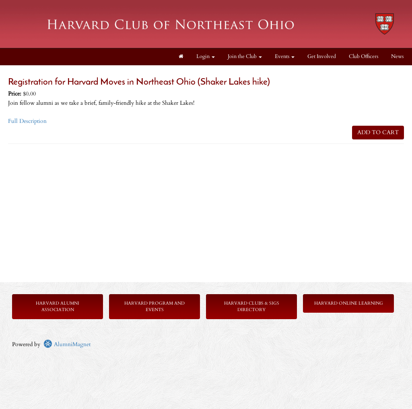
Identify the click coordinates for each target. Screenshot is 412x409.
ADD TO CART (378, 132)
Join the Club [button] (245, 56)
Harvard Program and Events (154, 306)
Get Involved (321, 56)
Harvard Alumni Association (57, 306)
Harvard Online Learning (348, 303)
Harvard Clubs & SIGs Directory (251, 306)
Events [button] (285, 56)
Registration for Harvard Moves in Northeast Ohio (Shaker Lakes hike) (139, 82)
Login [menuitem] (205, 56)
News (397, 56)
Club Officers (363, 56)
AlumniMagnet (67, 344)
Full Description (27, 121)
